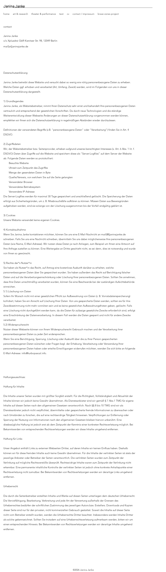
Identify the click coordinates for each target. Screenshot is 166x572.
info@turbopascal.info (34, 353)
